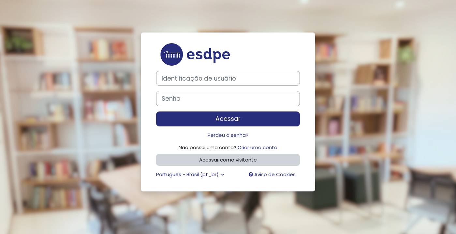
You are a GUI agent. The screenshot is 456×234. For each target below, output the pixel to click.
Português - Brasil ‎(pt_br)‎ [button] (188, 174)
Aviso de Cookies (272, 174)
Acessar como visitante (228, 159)
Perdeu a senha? (228, 135)
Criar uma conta (257, 147)
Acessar (228, 118)
